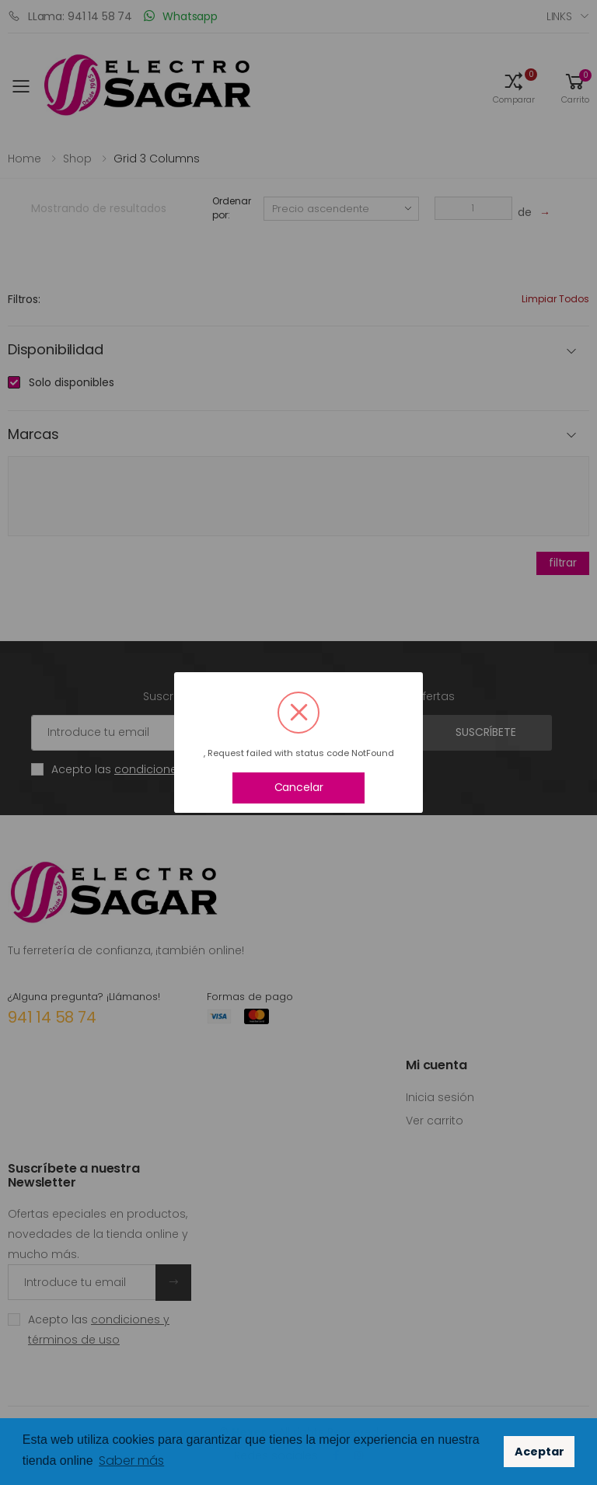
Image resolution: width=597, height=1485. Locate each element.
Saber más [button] (131, 1460)
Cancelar (298, 787)
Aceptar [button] (539, 1451)
